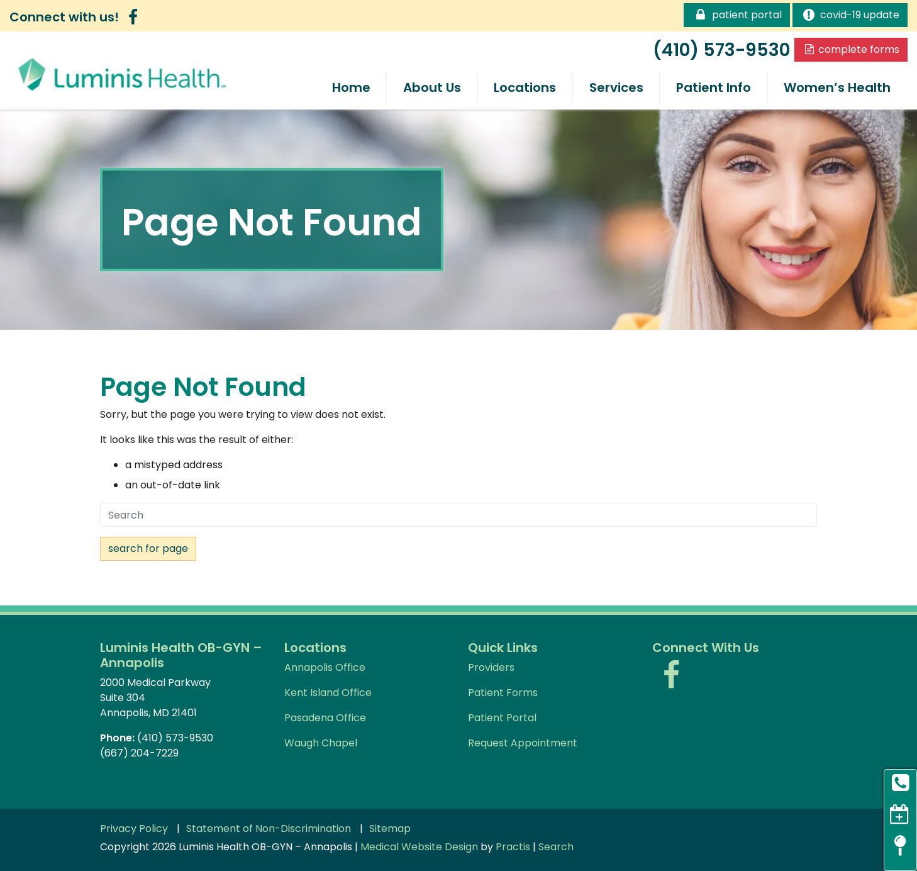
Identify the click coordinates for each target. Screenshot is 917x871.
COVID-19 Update (850, 14)
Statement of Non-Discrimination (268, 829)
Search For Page (148, 548)
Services (616, 87)
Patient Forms (503, 692)
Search (556, 847)
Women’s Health (837, 87)
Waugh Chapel (320, 743)
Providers (491, 667)
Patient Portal (736, 14)
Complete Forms (851, 49)
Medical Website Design (419, 847)
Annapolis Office (324, 667)
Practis (513, 847)
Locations (525, 87)
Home (351, 87)
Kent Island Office (328, 692)
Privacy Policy (134, 829)
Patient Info (713, 87)
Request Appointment (522, 743)
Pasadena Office (325, 718)
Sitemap (390, 829)
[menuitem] (351, 87)
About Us (432, 87)
